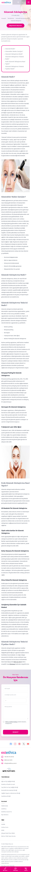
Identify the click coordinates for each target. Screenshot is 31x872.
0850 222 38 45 (18, 662)
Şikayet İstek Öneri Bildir (8, 833)
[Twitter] (23, 744)
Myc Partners (4, 814)
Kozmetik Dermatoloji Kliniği (23, 18)
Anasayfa (3, 18)
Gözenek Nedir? (10, 49)
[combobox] (5, 701)
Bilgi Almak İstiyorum (15, 25)
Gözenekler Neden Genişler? (14, 51)
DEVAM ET (15, 732)
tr (23, 2)
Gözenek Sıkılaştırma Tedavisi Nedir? (14, 58)
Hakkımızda (4, 806)
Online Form (4, 827)
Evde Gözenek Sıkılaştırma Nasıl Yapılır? (15, 63)
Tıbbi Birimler (11, 18)
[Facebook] (10, 744)
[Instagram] (15, 744)
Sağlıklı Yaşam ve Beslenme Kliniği (10, 793)
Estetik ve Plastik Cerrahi (8, 784)
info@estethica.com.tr (10, 763)
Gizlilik (3, 824)
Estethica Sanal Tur (6, 811)
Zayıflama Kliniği (5, 796)
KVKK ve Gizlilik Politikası (11, 721)
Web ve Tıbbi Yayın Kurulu (8, 836)
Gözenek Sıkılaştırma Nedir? (14, 54)
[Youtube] (28, 744)
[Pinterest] (19, 744)
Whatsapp (12, 664)
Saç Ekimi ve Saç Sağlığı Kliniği (9, 787)
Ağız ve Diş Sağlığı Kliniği (8, 781)
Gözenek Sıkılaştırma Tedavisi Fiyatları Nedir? (14, 68)
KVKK (2, 830)
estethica (3, 809)
